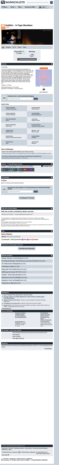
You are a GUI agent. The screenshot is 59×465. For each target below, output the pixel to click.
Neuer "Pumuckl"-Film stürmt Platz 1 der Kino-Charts (18, 295)
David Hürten (9, 136)
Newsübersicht (7, 308)
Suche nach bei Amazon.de (17, 214)
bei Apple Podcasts (19, 338)
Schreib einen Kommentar (27, 248)
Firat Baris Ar (9, 142)
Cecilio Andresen (10, 107)
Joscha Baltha (35, 136)
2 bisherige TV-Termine (27, 198)
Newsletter (5, 449)
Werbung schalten (19, 448)
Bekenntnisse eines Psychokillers (11, 277)
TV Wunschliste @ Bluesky (28, 452)
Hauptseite (13, 458)
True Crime (4, 67)
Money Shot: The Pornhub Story (11, 269)
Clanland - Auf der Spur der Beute (11, 275)
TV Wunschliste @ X (41, 452)
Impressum (5, 448)
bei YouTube (17, 336)
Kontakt (11, 448)
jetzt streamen (44, 92)
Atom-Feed (46, 453)
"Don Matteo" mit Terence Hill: (22, 303)
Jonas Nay (34, 119)
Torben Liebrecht (10, 113)
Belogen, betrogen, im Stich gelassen (12, 258)
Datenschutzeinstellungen (40, 448)
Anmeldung (48, 348)
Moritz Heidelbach (11, 124)
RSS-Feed (39, 453)
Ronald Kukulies (36, 124)
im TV (14, 47)
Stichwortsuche (21, 458)
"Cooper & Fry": (27, 306)
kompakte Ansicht (46, 166)
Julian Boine (35, 142)
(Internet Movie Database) (11, 236)
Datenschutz (28, 448)
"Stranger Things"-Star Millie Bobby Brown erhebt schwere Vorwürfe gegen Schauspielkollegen (24, 297)
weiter (35, 98)
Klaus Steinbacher (11, 119)
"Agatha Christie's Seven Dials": (25, 300)
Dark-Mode (6, 455)
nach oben (5, 458)
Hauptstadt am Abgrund (8, 283)
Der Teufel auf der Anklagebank (11, 263)
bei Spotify (16, 334)
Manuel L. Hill (35, 130)
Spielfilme (29, 458)
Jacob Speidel (35, 113)
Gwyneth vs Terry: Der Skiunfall (11, 280)
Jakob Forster (9, 130)
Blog (10, 449)
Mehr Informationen (22, 223)
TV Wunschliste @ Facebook (9, 452)
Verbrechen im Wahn (8, 266)
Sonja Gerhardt (36, 107)
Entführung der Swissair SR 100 (11, 272)
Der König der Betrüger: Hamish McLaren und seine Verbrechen (20, 261)
